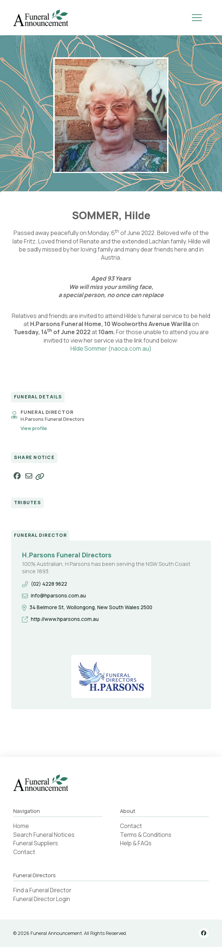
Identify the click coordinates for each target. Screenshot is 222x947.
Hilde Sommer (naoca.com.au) (111, 348)
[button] (197, 17)
